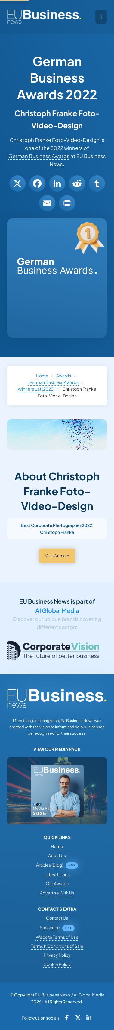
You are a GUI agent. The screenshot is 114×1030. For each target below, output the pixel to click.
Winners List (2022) (36, 388)
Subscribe (50, 927)
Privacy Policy (57, 955)
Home (42, 375)
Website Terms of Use (57, 937)
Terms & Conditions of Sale (57, 946)
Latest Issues (57, 874)
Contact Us (57, 917)
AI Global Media (57, 610)
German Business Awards (38, 156)
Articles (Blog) (49, 865)
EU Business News (53, 994)
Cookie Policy (57, 964)
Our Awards (57, 883)
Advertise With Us (57, 892)
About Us (57, 855)
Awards (63, 375)
